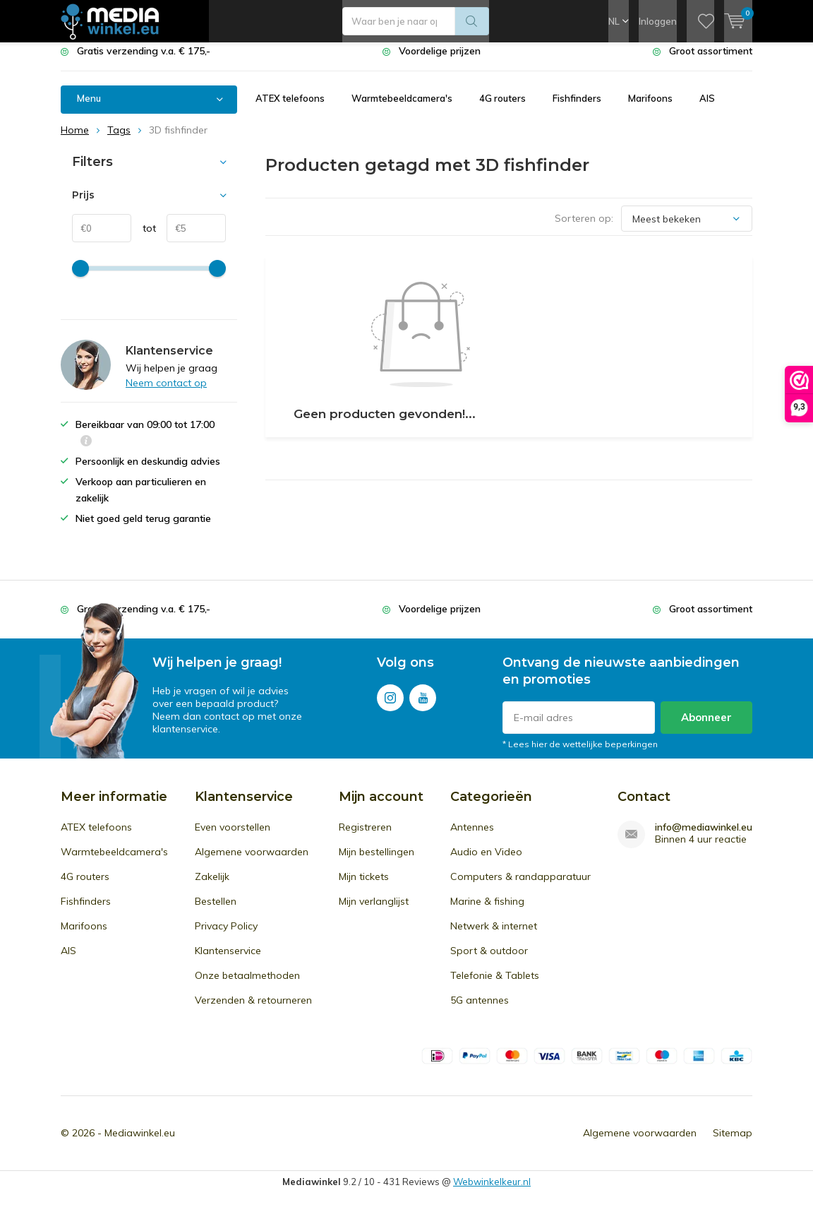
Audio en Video (486, 862)
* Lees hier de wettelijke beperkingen (580, 754)
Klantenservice (228, 961)
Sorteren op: (584, 228)
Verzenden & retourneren (253, 1010)
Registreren (365, 837)
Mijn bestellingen (376, 862)
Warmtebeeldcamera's (401, 108)
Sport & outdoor (489, 961)
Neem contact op (166, 393)
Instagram (390, 705)
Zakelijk (212, 887)
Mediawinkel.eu (139, 1143)
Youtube (422, 705)
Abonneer (706, 728)
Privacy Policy (226, 936)
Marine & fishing (487, 911)
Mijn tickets (364, 887)
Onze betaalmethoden (247, 986)
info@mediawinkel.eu (703, 838)
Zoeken (472, 21)
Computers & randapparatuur (520, 887)
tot (143, 238)
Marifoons (650, 108)
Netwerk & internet (493, 936)
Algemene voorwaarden (251, 862)
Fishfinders (577, 108)
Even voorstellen (232, 837)
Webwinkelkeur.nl (492, 1192)
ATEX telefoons (290, 108)
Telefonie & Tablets (494, 986)
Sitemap (732, 1143)
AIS (707, 108)
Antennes (472, 837)
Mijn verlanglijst (374, 911)
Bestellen (215, 911)
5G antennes (479, 1010)
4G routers (502, 108)
